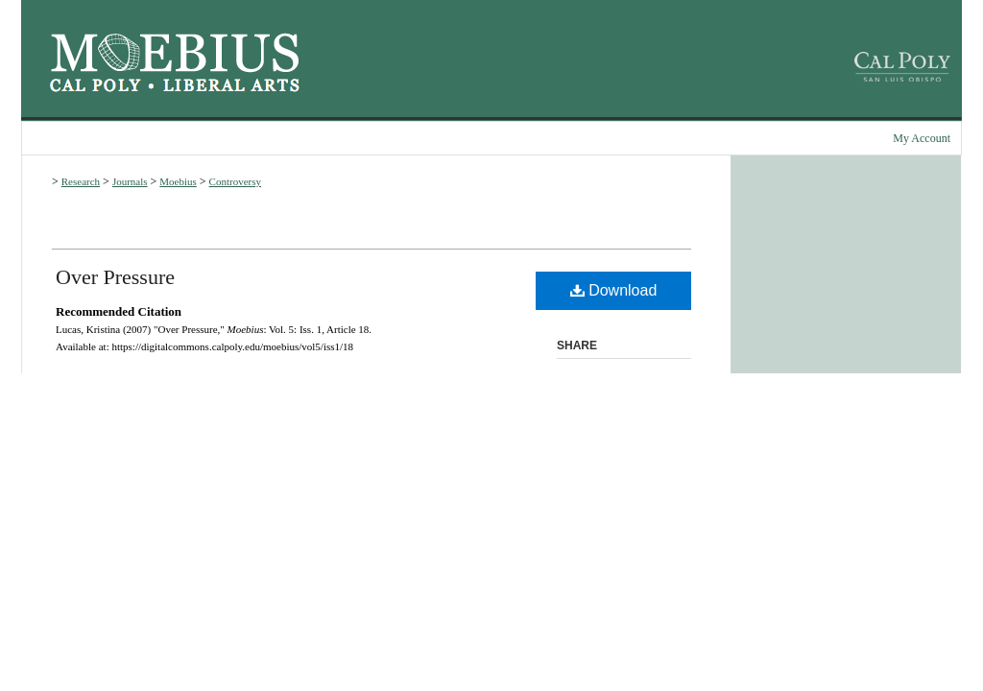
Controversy (235, 181)
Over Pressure (115, 277)
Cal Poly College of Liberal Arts (231, 85)
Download (614, 290)
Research (80, 181)
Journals (130, 181)
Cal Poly (95, 85)
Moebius (175, 53)
